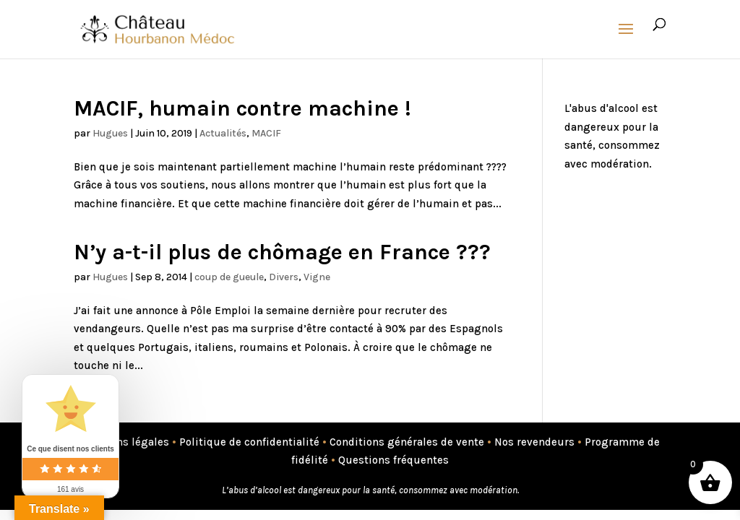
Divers (283, 277)
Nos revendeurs (534, 442)
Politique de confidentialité (249, 442)
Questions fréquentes (393, 460)
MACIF (266, 133)
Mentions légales (124, 442)
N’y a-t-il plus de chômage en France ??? (282, 252)
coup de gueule (229, 277)
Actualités (222, 133)
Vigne (317, 277)
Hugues (110, 133)
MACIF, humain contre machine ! (242, 108)
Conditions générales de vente (407, 442)
